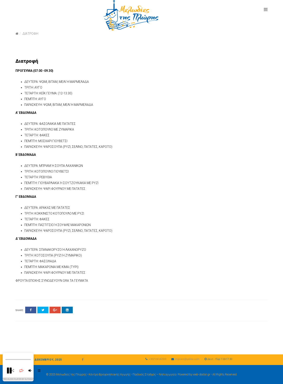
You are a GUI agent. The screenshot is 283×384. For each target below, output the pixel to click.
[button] (9, 370)
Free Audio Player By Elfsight (18, 379)
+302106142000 (157, 359)
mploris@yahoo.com (187, 359)
